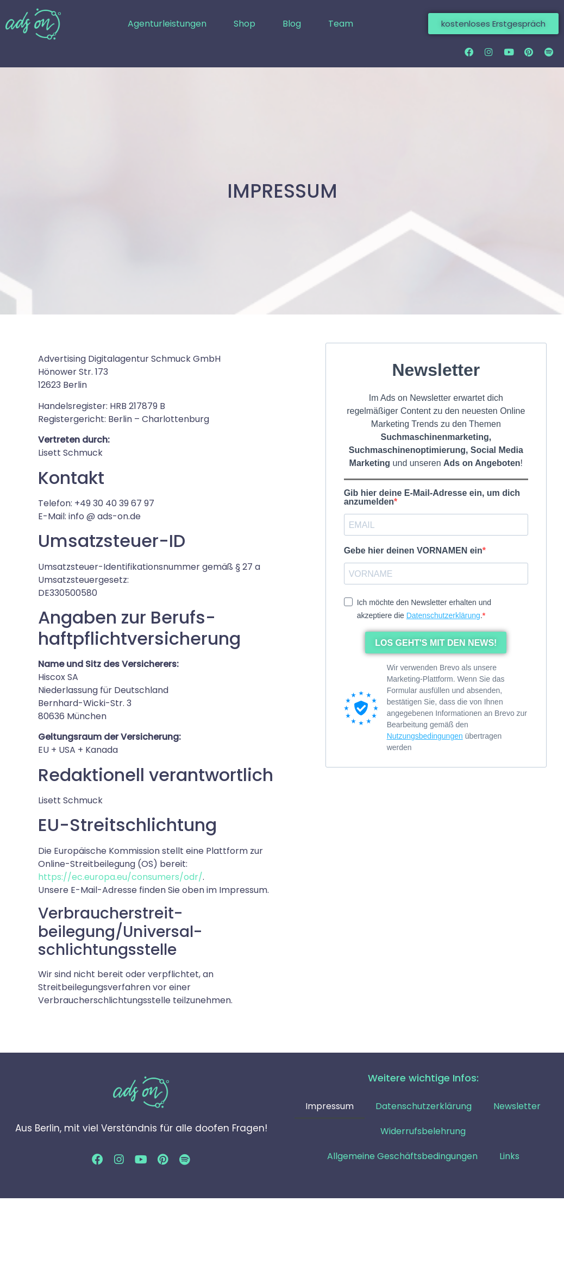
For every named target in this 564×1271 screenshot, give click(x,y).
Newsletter (517, 1107)
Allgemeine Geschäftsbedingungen (402, 1157)
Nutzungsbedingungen (425, 737)
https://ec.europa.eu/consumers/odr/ (120, 877)
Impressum (329, 1107)
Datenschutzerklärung (443, 616)
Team (340, 23)
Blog (292, 23)
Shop (244, 23)
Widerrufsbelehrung (423, 1132)
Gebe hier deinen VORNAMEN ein (413, 552)
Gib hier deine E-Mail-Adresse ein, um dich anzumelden (432, 498)
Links (509, 1157)
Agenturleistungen (167, 23)
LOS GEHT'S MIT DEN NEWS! (436, 643)
